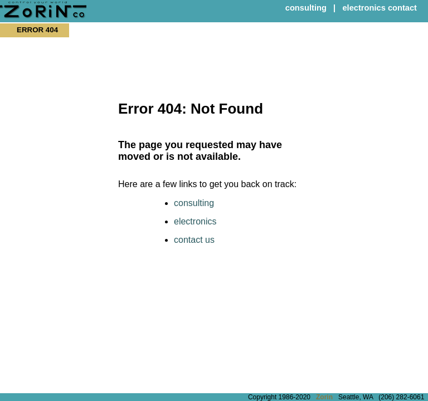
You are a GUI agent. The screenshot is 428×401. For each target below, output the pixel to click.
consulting (306, 7)
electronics (363, 7)
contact (402, 7)
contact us (194, 239)
